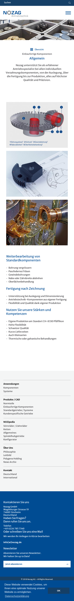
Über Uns (8, 447)
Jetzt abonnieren (13, 564)
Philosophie (9, 451)
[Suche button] (70, 3)
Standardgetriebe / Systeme (18, 410)
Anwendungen (11, 383)
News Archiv (9, 462)
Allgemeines (9, 432)
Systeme (8, 391)
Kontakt (7, 470)
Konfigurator (10, 439)
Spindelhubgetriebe (13, 436)
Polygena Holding (12, 458)
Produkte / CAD (11, 399)
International (10, 477)
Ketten (7, 429)
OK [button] (58, 590)
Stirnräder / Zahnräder (15, 426)
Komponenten (10, 387)
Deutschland (10, 474)
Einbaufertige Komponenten (18, 406)
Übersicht (39, 49)
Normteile (8, 403)
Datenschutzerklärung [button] (17, 596)
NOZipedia (9, 422)
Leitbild (7, 455)
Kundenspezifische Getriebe (18, 413)
